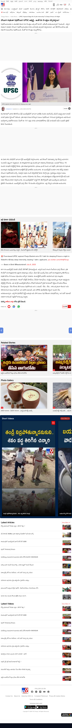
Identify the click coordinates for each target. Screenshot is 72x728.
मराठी (16, 1)
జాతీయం (67, 9)
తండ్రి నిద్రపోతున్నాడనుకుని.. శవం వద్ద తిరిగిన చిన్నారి (16, 513)
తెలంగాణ (32, 9)
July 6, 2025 (31, 264)
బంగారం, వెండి (40, 12)
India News (13, 16)
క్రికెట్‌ (47, 12)
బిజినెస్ (47, 9)
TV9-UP (50, 1)
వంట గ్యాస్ (5, 12)
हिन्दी (7, 1)
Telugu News (5, 16)
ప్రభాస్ (51, 12)
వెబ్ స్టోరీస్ (53, 9)
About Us (17, 696)
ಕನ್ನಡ (12, 1)
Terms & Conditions (36, 699)
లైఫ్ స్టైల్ (38, 9)
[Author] (3, 109)
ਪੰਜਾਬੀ (30, 1)
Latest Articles (7, 522)
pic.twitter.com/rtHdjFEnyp (58, 259)
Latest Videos (7, 604)
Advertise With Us (27, 696)
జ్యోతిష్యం (25, 12)
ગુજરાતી (21, 1)
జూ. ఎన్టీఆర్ (58, 12)
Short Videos (8, 418)
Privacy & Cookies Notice (57, 696)
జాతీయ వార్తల (9, 301)
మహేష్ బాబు (66, 12)
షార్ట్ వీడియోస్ (60, 9)
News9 (3, 1)
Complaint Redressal (41, 696)
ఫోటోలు (43, 9)
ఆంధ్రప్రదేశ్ (26, 9)
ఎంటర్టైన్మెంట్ (14, 9)
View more (65, 418)
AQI (61, 4)
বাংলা (25, 1)
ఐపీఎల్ (20, 9)
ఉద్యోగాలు (12, 12)
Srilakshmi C (9, 109)
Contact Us (9, 696)
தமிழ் (34, 1)
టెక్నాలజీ (19, 12)
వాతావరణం (32, 12)
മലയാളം (40, 1)
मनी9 (45, 1)
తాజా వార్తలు (7, 9)
